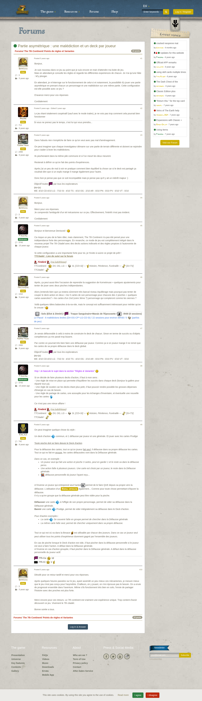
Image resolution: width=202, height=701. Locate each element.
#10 (140, 569)
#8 (141, 366)
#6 (141, 277)
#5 (141, 226)
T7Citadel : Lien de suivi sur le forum (53, 256)
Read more (123, 695)
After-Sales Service (83, 671)
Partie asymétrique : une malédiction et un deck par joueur (65, 46)
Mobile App (48, 675)
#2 (141, 108)
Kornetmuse (23, 145)
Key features (18, 663)
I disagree (152, 695)
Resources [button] (72, 12)
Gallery (15, 671)
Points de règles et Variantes (59, 51)
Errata (45, 671)
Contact (77, 667)
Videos (45, 659)
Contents (16, 667)
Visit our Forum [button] (169, 142)
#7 (141, 328)
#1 (141, 58)
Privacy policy (80, 663)
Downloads (48, 667)
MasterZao (23, 287)
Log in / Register (183, 12)
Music (45, 663)
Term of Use (79, 659)
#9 (141, 425)
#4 (141, 198)
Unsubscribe (156, 659)
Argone (23, 118)
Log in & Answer (78, 627)
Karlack (23, 435)
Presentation (18, 655)
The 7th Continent (33, 51)
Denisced (23, 69)
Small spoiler (69, 489)
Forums (94, 12)
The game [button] (48, 12)
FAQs (45, 655)
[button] (146, 6)
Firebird (23, 236)
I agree (137, 695)
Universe (16, 659)
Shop (114, 12)
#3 (141, 135)
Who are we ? (80, 655)
